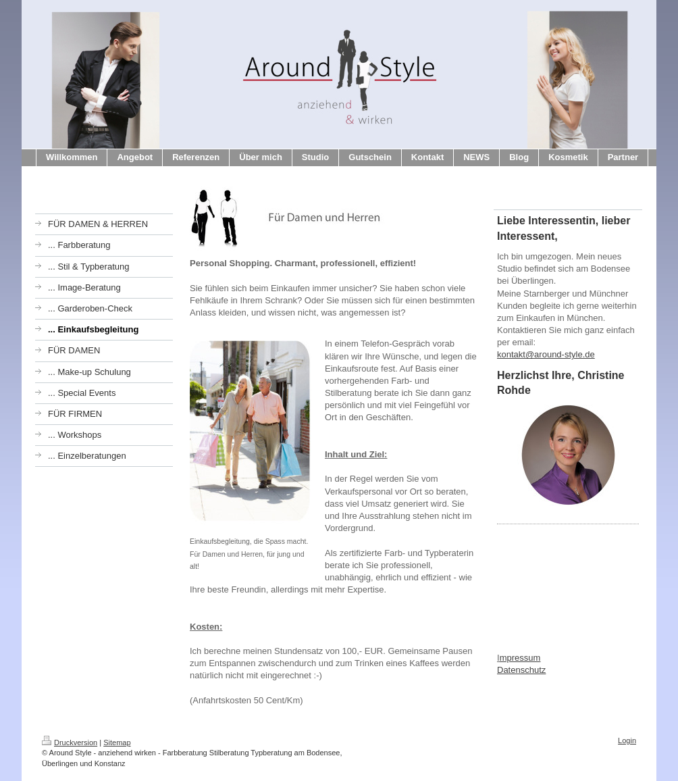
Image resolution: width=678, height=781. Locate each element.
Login (627, 740)
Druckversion (69, 742)
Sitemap (116, 742)
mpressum (520, 658)
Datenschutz (521, 670)
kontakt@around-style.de (546, 354)
